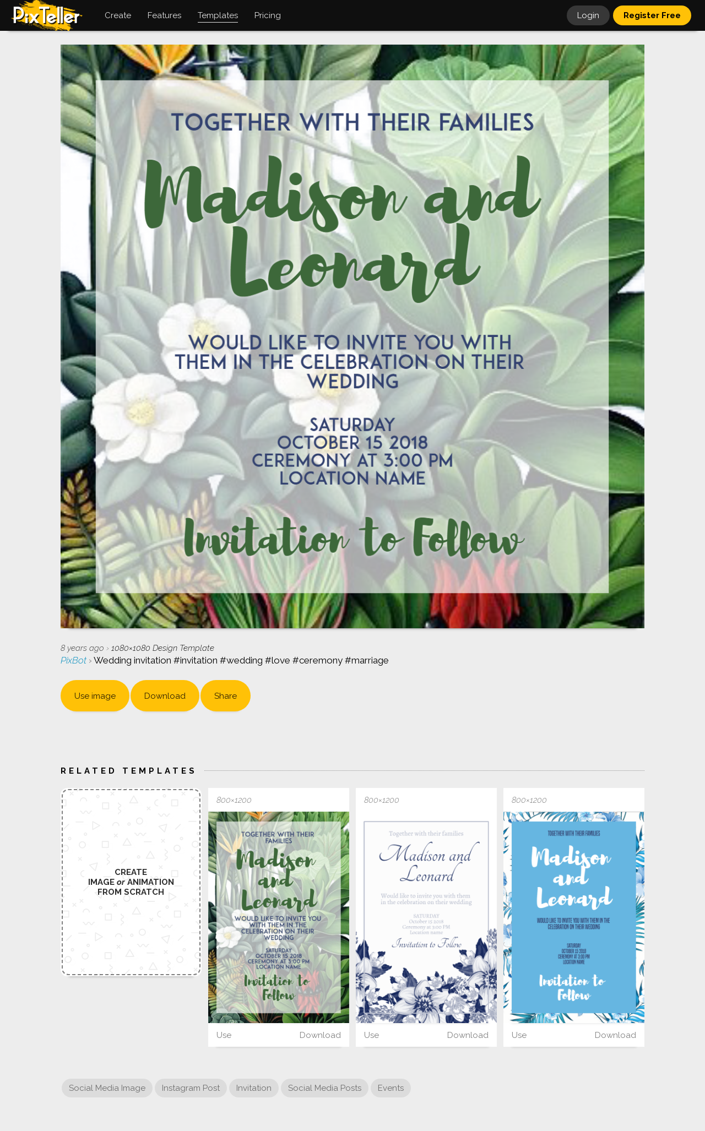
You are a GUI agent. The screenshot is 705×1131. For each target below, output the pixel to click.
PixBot (75, 660)
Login (588, 15)
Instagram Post (191, 1088)
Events (391, 1088)
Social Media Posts (324, 1088)
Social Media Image (107, 1088)
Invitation (254, 1088)
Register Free (652, 15)
